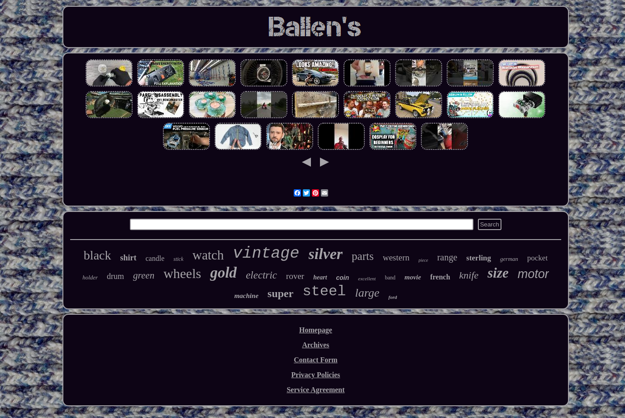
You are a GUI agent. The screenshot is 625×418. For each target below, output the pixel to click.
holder (90, 277)
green (143, 275)
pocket (537, 258)
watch (208, 255)
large (367, 292)
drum (115, 276)
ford (392, 297)
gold (223, 272)
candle (155, 258)
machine (246, 295)
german (509, 258)
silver (326, 253)
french (440, 277)
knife (469, 275)
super (280, 293)
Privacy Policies (315, 375)
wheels (182, 273)
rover (295, 276)
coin (342, 277)
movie (413, 277)
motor (533, 274)
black (97, 255)
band (390, 277)
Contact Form (315, 360)
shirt (128, 257)
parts (363, 256)
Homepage (315, 330)
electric (261, 275)
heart (320, 277)
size (498, 273)
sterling (478, 258)
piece (423, 260)
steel (324, 291)
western (396, 257)
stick (178, 259)
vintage (266, 254)
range (447, 257)
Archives (315, 345)
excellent (367, 278)
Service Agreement (315, 390)
